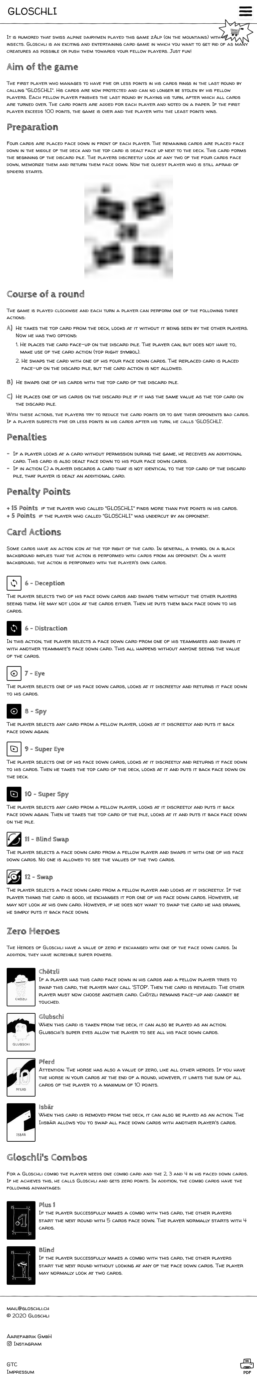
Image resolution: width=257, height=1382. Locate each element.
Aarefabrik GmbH (29, 1336)
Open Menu (245, 11)
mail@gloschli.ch (28, 1308)
